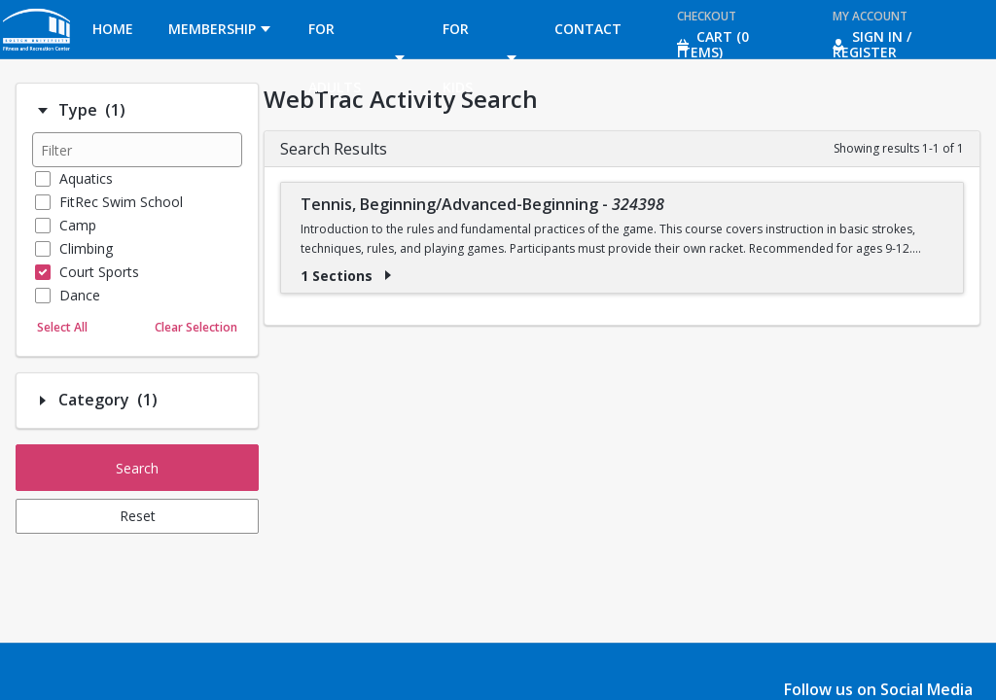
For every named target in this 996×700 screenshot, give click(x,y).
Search (137, 468)
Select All (62, 327)
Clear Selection (196, 327)
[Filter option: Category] (42, 400)
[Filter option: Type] (42, 110)
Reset (138, 516)
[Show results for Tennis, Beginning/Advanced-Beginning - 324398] (388, 275)
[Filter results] (137, 149)
